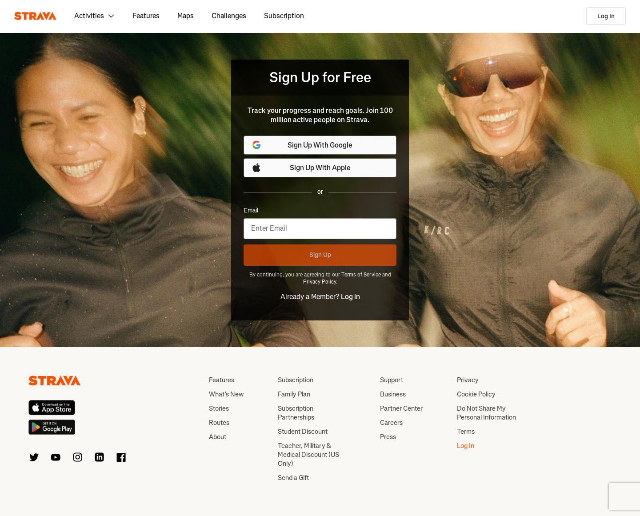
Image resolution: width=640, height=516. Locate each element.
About (217, 436)
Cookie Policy (476, 394)
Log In (606, 16)
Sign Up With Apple (301, 167)
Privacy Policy (319, 281)
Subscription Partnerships (296, 413)
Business (393, 394)
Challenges (229, 15)
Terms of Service (361, 274)
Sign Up (320, 255)
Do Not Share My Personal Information (486, 413)
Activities (94, 15)
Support (391, 380)
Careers (391, 422)
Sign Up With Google (301, 145)
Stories (219, 408)
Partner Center (401, 408)
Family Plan (294, 394)
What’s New (226, 394)
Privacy (468, 380)
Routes (219, 422)
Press (388, 436)
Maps (185, 15)
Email (251, 211)
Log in (350, 296)
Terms (466, 431)
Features (146, 15)
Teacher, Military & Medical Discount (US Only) (308, 454)
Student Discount (303, 431)
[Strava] (35, 16)
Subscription (284, 15)
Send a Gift (293, 477)
